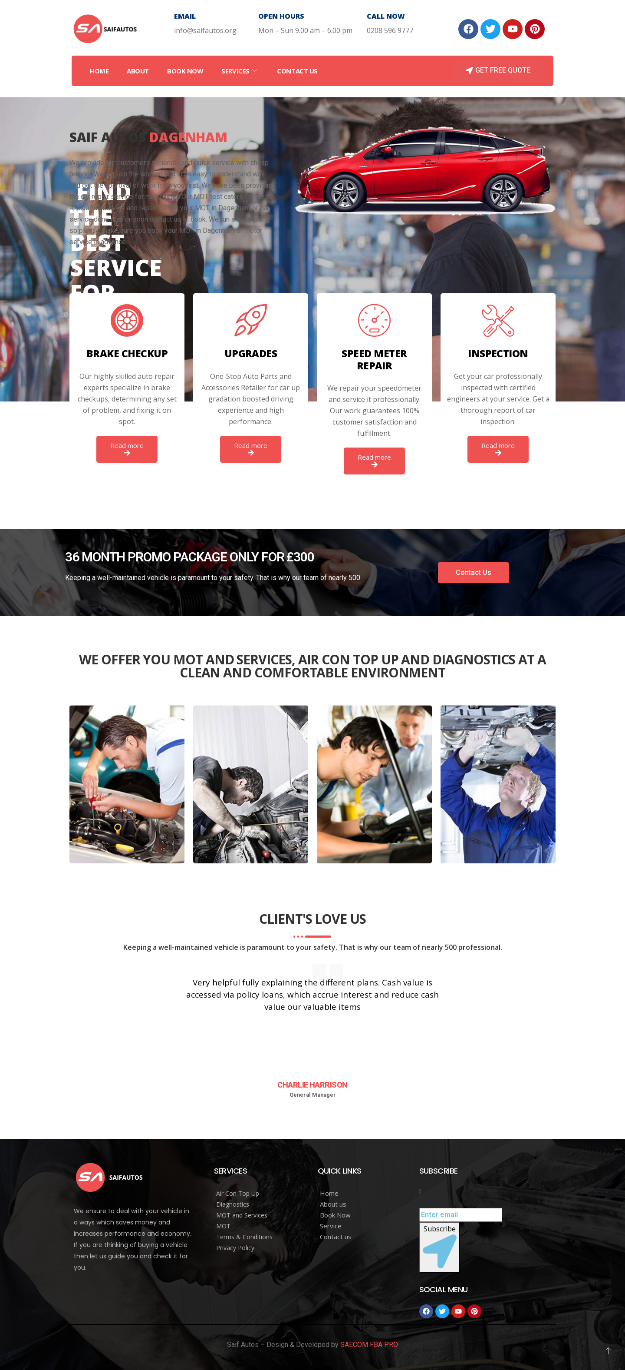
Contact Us (297, 70)
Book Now (185, 70)
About (138, 70)
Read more (127, 448)
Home (99, 70)
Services (240, 70)
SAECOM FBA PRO (369, 1344)
